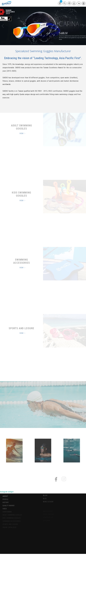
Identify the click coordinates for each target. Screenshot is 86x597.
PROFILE (5, 497)
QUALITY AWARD (8, 504)
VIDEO (5, 507)
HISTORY (6, 500)
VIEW (21, 133)
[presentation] (3, 26)
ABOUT (5, 494)
